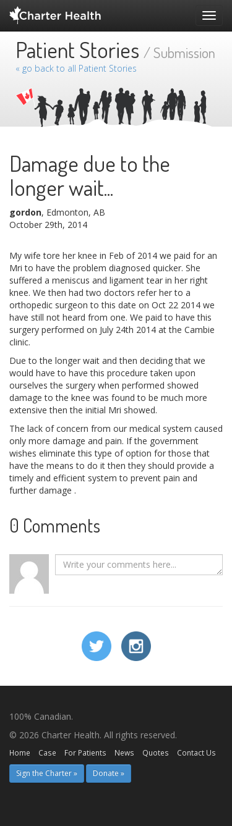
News (124, 752)
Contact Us (196, 752)
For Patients (85, 752)
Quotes (155, 752)
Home (19, 752)
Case (47, 752)
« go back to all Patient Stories (76, 68)
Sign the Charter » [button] (46, 773)
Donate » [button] (108, 773)
